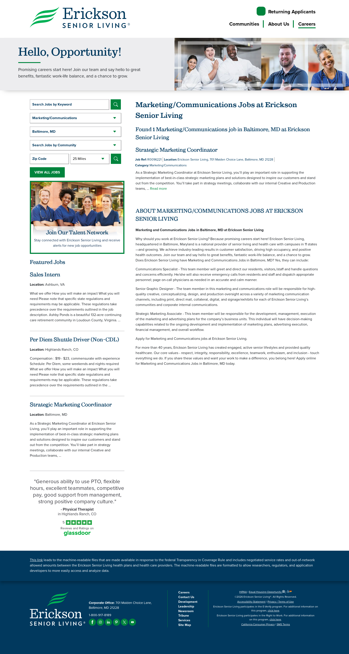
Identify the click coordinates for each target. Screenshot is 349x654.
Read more (158, 188)
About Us (278, 23)
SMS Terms (283, 624)
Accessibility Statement (251, 602)
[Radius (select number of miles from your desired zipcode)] (89, 159)
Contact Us (186, 597)
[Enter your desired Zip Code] (49, 159)
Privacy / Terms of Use (281, 602)
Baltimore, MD (43, 131)
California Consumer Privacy (258, 624)
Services (184, 620)
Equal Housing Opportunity (267, 592)
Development (187, 601)
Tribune (183, 615)
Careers (307, 23)
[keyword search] (69, 104)
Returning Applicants (292, 11)
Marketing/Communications (54, 117)
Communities (244, 23)
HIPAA (243, 592)
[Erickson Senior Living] (80, 18)
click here (273, 611)
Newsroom (186, 611)
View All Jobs (47, 172)
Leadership (186, 606)
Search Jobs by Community (54, 145)
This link (36, 559)
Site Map (184, 625)
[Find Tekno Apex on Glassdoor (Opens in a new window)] (77, 534)
